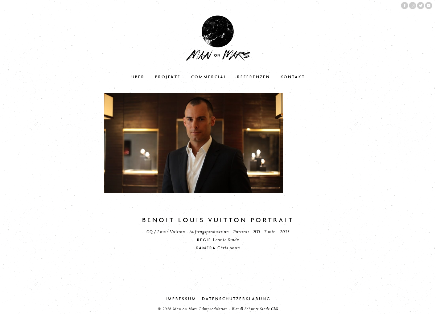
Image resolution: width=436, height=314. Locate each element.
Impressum (181, 299)
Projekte (168, 77)
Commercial (209, 77)
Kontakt (293, 77)
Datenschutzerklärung (236, 299)
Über (138, 77)
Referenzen (253, 77)
